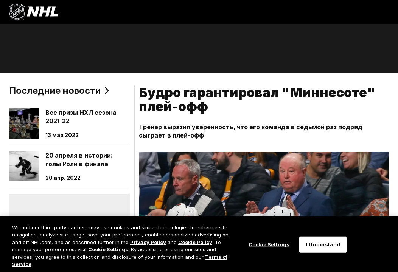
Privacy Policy (148, 242)
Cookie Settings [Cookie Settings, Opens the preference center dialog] (269, 244)
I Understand (323, 244)
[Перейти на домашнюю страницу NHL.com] (33, 12)
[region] (199, 244)
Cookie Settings (108, 249)
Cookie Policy (195, 242)
